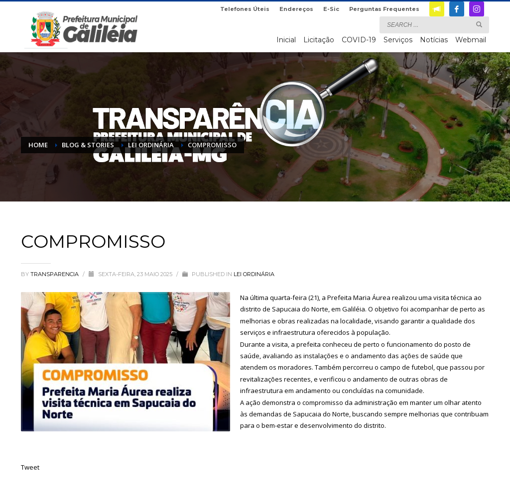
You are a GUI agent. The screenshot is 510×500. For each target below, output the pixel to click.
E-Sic (331, 8)
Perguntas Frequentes (384, 8)
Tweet (30, 467)
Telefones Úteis (244, 8)
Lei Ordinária (254, 274)
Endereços (296, 8)
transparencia (55, 274)
